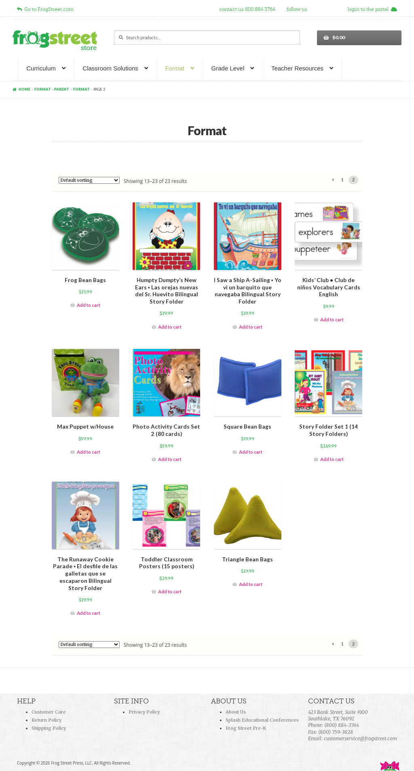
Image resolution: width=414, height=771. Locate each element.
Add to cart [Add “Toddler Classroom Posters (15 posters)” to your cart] (170, 591)
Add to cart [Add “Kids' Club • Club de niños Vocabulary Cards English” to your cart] (332, 319)
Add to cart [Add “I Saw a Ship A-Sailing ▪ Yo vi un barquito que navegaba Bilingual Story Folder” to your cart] (250, 326)
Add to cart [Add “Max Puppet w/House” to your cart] (88, 452)
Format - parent (51, 89)
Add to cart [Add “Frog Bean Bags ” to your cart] (88, 305)
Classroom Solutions (110, 68)
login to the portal (372, 9)
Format (174, 68)
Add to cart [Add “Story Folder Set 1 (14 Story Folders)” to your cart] (332, 459)
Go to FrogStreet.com (45, 9)
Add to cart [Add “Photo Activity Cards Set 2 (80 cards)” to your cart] (170, 459)
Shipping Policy (49, 728)
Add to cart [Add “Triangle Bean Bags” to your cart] (250, 584)
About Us (236, 712)
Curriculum (41, 68)
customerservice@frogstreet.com (360, 738)
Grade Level (228, 68)
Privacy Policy (144, 712)
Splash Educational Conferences (262, 720)
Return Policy (46, 720)
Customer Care (49, 712)
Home (24, 89)
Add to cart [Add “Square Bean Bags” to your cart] (250, 452)
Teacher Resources (297, 68)
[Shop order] (89, 180)
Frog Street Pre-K (246, 728)
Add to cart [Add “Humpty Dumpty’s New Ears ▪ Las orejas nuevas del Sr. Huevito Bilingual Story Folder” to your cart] (170, 326)
